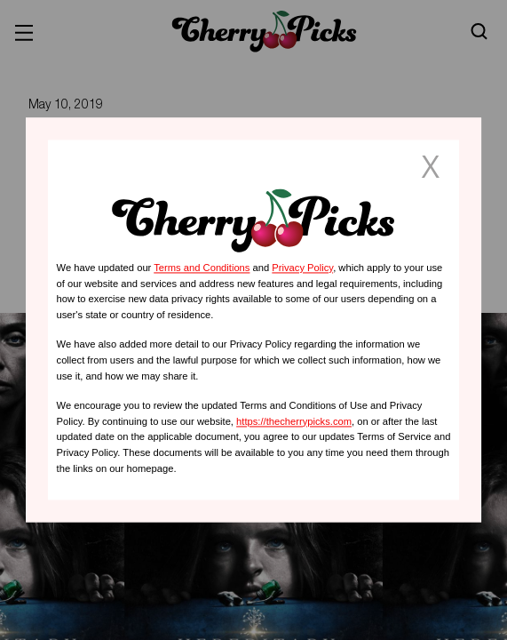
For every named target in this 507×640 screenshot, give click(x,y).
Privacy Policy (302, 267)
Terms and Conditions (202, 267)
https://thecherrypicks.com (294, 421)
